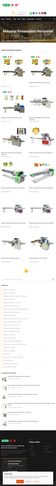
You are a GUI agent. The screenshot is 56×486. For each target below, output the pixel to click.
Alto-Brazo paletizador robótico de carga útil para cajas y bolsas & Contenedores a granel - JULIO (31, 404)
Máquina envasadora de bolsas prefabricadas (16, 309)
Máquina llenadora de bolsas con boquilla (14, 296)
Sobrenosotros (31, 19)
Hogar (2, 19)
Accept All (20, 481)
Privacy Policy (36, 481)
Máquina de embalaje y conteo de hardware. (15, 318)
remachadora (6, 354)
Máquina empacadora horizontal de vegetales (13, 188)
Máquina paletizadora (9, 347)
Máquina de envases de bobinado (12, 341)
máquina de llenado (8, 299)
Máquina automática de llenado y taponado (19, 412)
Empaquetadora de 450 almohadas (38, 258)
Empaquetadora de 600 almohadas (10, 258)
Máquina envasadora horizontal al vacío (39, 82)
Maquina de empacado (20, 40)
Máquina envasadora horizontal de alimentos (40, 153)
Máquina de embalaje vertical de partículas (19, 376)
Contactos (38, 19)
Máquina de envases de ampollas (12, 322)
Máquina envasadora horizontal (37, 40)
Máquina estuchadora (9, 315)
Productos (8, 19)
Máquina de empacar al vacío (11, 325)
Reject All (28, 481)
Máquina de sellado (8, 334)
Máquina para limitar (9, 338)
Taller (18, 19)
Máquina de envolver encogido (11, 328)
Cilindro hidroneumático (9, 367)
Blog (15, 19)
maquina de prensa (8, 360)
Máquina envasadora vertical (11, 306)
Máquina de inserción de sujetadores (13, 357)
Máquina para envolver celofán (11, 312)
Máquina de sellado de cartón (11, 331)
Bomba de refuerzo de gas (10, 363)
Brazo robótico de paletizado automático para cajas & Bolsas (24, 385)
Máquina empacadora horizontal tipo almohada (13, 223)
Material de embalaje (9, 351)
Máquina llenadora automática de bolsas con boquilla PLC (23, 421)
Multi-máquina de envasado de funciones (14, 344)
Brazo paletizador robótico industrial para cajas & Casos (22, 394)
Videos (23, 19)
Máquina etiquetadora (9, 293)
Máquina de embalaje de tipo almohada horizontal (39, 118)
